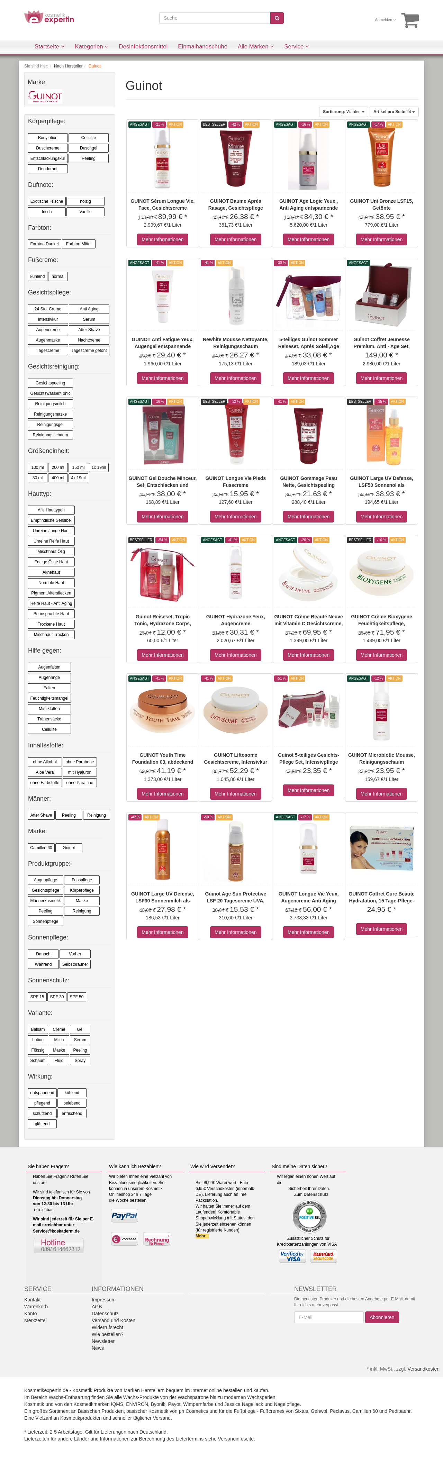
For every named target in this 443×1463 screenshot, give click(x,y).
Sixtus (301, 1411)
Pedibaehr (399, 1411)
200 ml (58, 467)
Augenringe (49, 677)
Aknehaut (51, 572)
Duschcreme (47, 148)
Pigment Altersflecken (51, 593)
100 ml (37, 467)
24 (394, 111)
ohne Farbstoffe (45, 782)
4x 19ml (78, 477)
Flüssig (37, 1050)
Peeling (89, 158)
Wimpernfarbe (198, 1404)
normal (58, 276)
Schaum (37, 1060)
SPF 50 (76, 996)
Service (296, 46)
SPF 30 (57, 996)
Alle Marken (256, 46)
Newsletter (103, 1341)
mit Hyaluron (79, 772)
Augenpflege (45, 880)
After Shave (89, 329)
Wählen (343, 111)
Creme (59, 1029)
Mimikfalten (49, 708)
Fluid (58, 1060)
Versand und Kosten (113, 1320)
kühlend (37, 276)
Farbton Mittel (78, 244)
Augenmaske (48, 340)
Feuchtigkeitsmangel (49, 698)
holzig (85, 201)
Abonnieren (382, 1317)
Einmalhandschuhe (202, 46)
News (98, 1348)
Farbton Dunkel (44, 244)
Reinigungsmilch (50, 403)
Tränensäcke (49, 719)
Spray (80, 1060)
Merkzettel (35, 1320)
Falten (49, 687)
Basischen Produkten (101, 1411)
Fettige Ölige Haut (51, 562)
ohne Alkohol (45, 762)
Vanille (85, 211)
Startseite (50, 46)
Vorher (75, 954)
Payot (174, 1404)
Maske (82, 900)
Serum (89, 319)
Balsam (38, 1029)
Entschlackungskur (47, 158)
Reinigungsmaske (50, 414)
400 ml (58, 477)
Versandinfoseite (236, 1439)
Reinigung (96, 815)
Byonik (158, 1404)
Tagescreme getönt (89, 350)
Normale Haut (51, 582)
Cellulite (88, 137)
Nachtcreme (89, 340)
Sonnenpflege (45, 921)
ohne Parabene (79, 762)
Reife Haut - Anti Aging (51, 603)
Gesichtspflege (45, 890)
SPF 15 (37, 996)
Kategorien (92, 46)
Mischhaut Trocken (51, 634)
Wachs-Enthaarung (69, 1397)
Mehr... (202, 1236)
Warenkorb (36, 1306)
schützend (42, 1113)
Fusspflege (82, 880)
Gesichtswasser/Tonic (50, 393)
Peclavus (340, 1411)
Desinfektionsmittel (143, 46)
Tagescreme (48, 350)
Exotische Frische (46, 201)
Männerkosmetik (45, 900)
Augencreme (48, 329)
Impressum (104, 1299)
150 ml (78, 467)
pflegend (42, 1103)
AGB (97, 1306)
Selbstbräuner (75, 964)
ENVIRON (137, 1404)
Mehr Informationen (162, 239)
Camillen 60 (41, 847)
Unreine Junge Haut (51, 530)
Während (43, 964)
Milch (59, 1039)
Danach (43, 954)
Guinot (69, 847)
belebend (71, 1103)
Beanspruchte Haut (51, 613)
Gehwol (319, 1411)
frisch (47, 211)
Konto (30, 1313)
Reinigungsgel (50, 424)
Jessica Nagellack (243, 1404)
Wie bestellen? (108, 1334)
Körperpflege (82, 890)
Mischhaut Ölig (51, 551)
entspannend (42, 1092)
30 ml (38, 477)
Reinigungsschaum (50, 435)
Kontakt (32, 1299)
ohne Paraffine (79, 782)
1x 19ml (98, 467)
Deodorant (47, 168)
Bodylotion (47, 137)
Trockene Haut (51, 624)
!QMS (117, 1404)
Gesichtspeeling (50, 383)
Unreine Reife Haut (51, 541)
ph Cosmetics (193, 1411)
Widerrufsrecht (107, 1327)
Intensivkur (48, 319)
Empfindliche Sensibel (51, 520)
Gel (80, 1029)
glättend (42, 1123)
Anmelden (385, 20)
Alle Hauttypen (51, 510)
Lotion (38, 1039)
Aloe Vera (45, 772)
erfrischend (72, 1113)
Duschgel (88, 148)
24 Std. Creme (48, 309)
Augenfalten (49, 667)
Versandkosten (423, 1369)
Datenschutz (316, 1194)
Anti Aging (89, 309)
